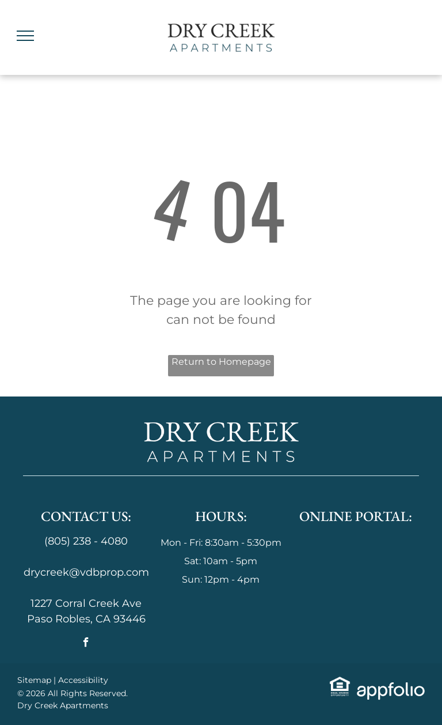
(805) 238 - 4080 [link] (86, 541)
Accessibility (83, 680)
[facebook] (86, 644)
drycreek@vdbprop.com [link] (86, 572)
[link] (339, 683)
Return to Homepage (221, 361)
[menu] (25, 36)
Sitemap (34, 680)
